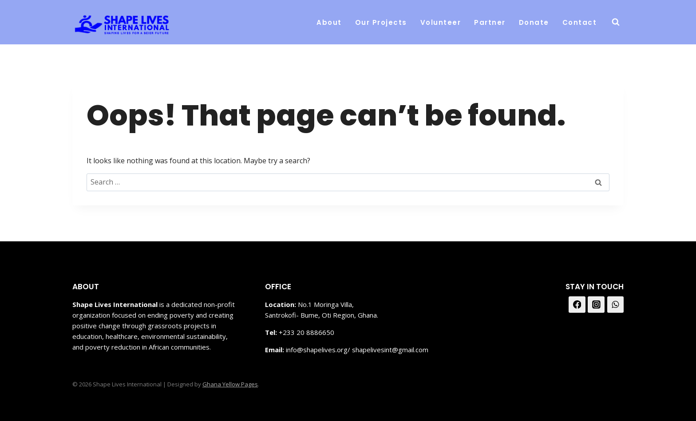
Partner (490, 22)
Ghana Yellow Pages (230, 384)
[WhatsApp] (615, 304)
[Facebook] (577, 304)
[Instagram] (596, 304)
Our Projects (381, 22)
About (329, 22)
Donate (534, 22)
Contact (579, 22)
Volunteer (440, 22)
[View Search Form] (616, 22)
